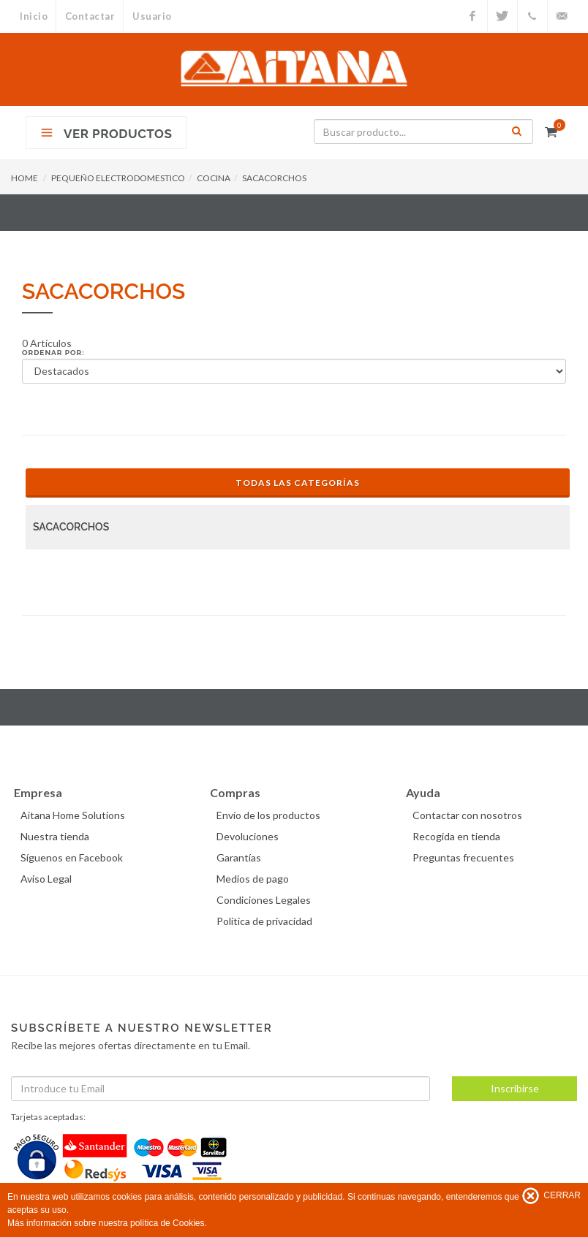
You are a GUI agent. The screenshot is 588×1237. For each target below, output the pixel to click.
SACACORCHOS (274, 177)
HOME (24, 177)
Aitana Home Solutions (75, 815)
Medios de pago (255, 878)
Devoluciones (250, 836)
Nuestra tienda (57, 836)
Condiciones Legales (266, 900)
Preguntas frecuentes (465, 857)
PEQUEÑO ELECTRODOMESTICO (118, 177)
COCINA (213, 177)
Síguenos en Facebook (74, 857)
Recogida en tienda (458, 836)
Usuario (154, 16)
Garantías (241, 857)
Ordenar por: (53, 353)
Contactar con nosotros (469, 815)
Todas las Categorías (297, 482)
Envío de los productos (271, 815)
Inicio (34, 16)
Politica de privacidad (266, 921)
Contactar (91, 16)
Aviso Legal (48, 878)
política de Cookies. (168, 1223)
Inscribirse (515, 1088)
